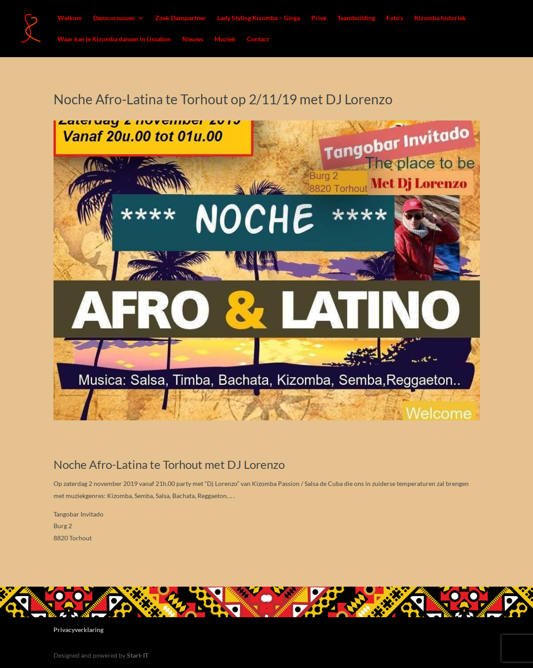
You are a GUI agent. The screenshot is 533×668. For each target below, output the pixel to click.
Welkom (70, 18)
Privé (318, 18)
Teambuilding (356, 18)
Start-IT (137, 655)
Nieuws (192, 39)
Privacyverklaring (78, 629)
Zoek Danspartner (180, 18)
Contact (258, 39)
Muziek (225, 39)
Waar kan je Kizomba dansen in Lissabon (114, 39)
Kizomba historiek (440, 18)
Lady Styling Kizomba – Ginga (258, 18)
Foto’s (394, 18)
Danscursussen (114, 18)
